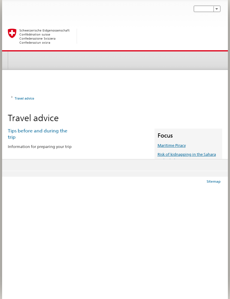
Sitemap (213, 181)
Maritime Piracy (172, 145)
